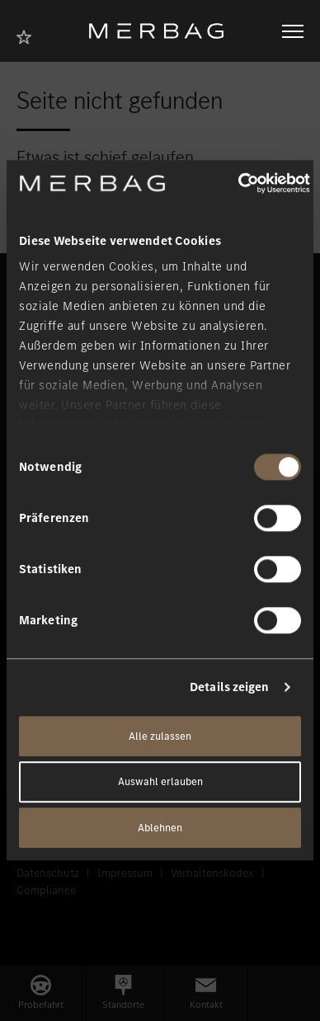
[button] (41, 993)
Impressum (125, 873)
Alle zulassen (160, 736)
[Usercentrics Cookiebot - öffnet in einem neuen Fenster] (238, 183)
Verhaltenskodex (212, 873)
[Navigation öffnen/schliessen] (293, 31)
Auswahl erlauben (160, 782)
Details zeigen (229, 687)
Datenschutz (47, 873)
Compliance (46, 890)
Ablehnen (160, 828)
